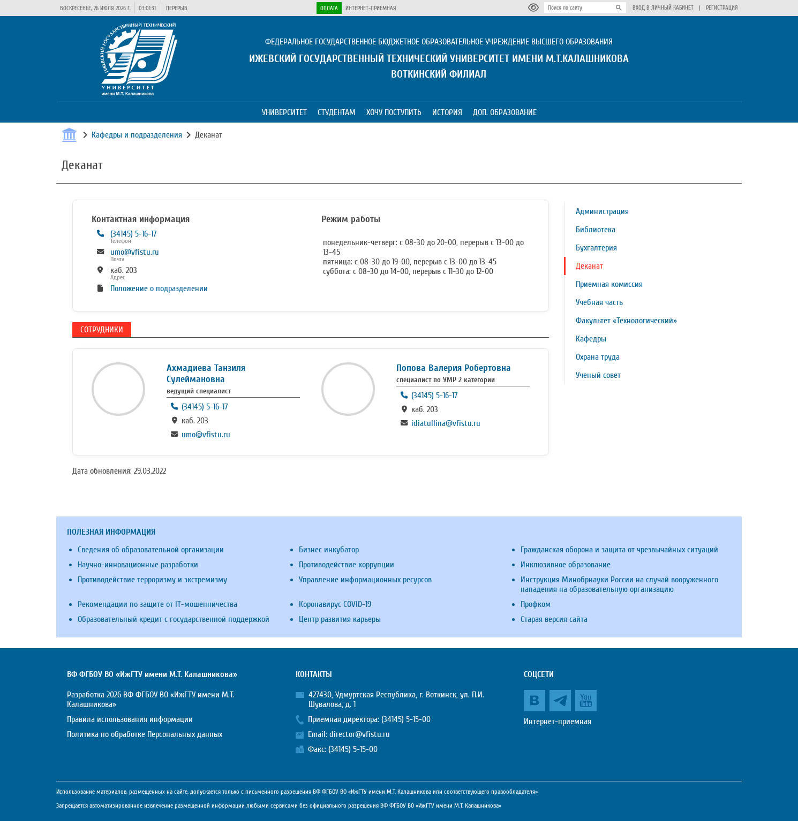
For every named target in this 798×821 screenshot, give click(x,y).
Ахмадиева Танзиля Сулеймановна (206, 373)
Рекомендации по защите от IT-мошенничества (157, 604)
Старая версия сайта (554, 619)
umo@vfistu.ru (134, 252)
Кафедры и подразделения (137, 135)
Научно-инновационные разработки (138, 564)
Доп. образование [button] (505, 112)
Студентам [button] (337, 112)
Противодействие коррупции (346, 564)
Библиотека (595, 229)
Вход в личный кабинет (663, 7)
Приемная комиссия (609, 284)
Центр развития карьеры (340, 619)
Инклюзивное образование (566, 564)
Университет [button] (284, 112)
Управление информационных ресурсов (365, 579)
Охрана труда (598, 357)
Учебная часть (599, 302)
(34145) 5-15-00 (406, 719)
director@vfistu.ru (359, 734)
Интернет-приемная (370, 8)
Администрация (602, 211)
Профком (536, 604)
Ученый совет (598, 375)
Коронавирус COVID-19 (335, 604)
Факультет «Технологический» (626, 320)
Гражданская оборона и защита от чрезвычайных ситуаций (619, 549)
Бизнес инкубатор (329, 549)
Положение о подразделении (159, 288)
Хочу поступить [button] (393, 112)
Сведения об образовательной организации (151, 549)
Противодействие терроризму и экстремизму (152, 579)
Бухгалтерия (596, 248)
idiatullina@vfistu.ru (445, 423)
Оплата (329, 8)
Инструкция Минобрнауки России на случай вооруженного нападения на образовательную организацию (619, 584)
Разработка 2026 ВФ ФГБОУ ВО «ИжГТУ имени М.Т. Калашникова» (151, 699)
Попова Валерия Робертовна (453, 368)
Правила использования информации (130, 719)
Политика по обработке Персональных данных (144, 734)
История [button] (447, 112)
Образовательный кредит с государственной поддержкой (173, 619)
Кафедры (591, 339)
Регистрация (722, 7)
